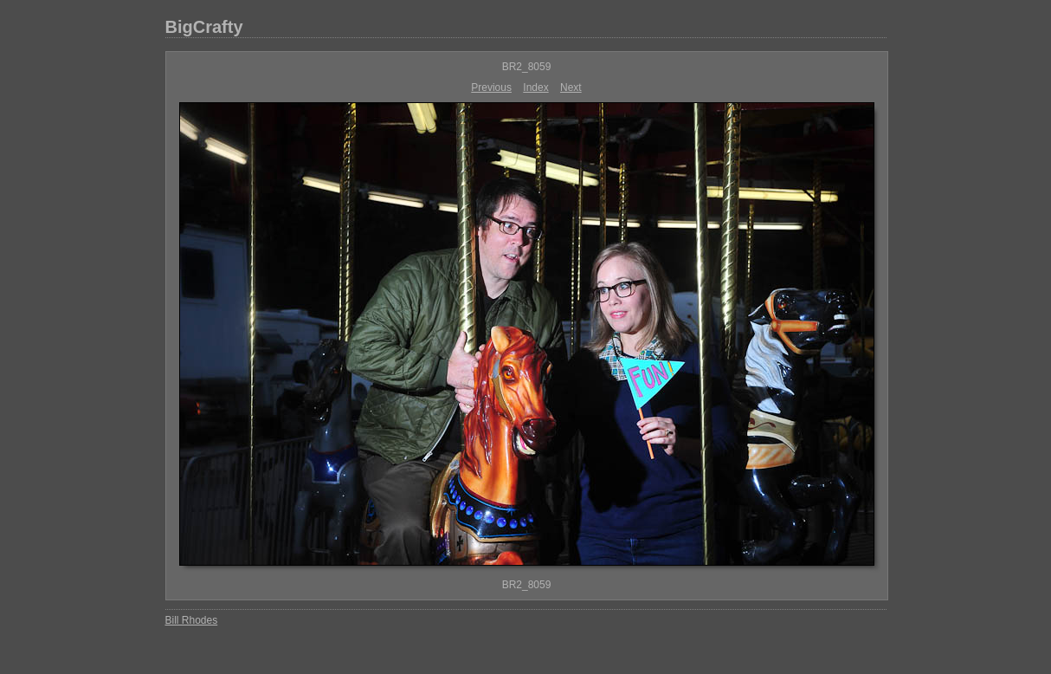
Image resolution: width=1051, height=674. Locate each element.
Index (535, 87)
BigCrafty (204, 26)
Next (571, 87)
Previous (491, 87)
